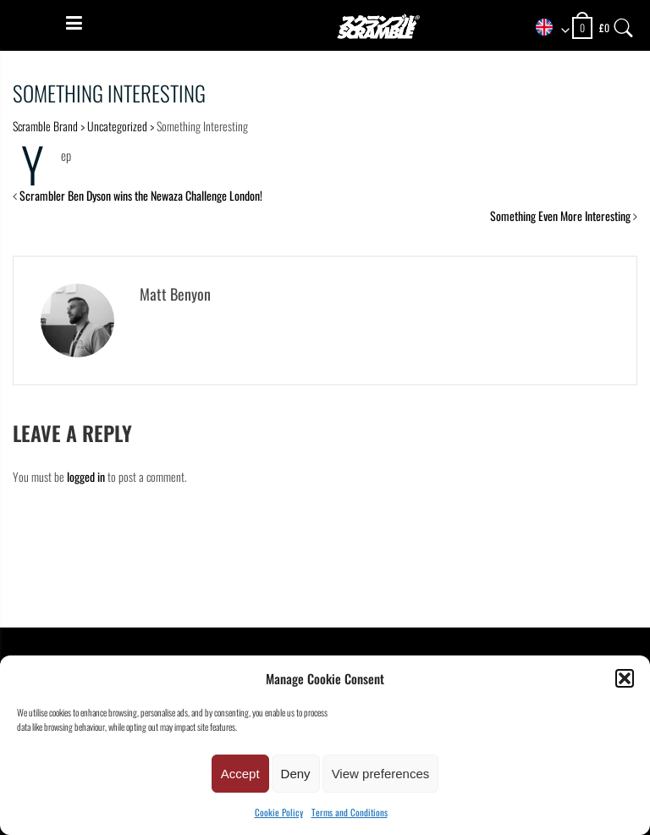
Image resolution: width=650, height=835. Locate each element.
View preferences (381, 773)
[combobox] (546, 28)
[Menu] (74, 23)
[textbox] (546, 28)
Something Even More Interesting (560, 215)
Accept (240, 773)
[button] (624, 678)
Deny (296, 773)
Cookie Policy (279, 812)
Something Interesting (109, 92)
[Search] (623, 24)
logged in (86, 476)
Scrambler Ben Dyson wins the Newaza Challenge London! (140, 195)
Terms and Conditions (349, 812)
